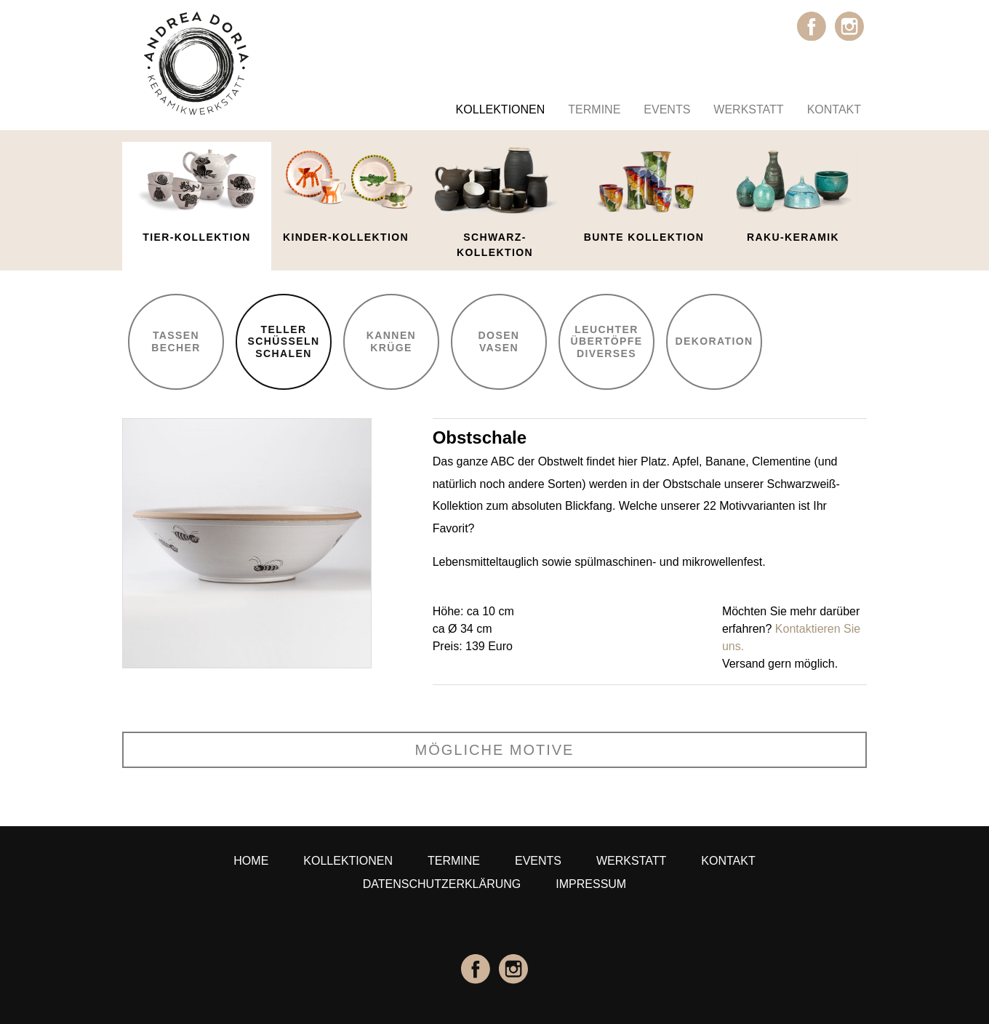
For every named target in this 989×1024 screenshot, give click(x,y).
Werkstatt (748, 109)
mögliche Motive (494, 750)
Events (667, 109)
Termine (594, 109)
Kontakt (834, 109)
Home (250, 861)
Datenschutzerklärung (442, 884)
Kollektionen (500, 109)
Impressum (591, 884)
